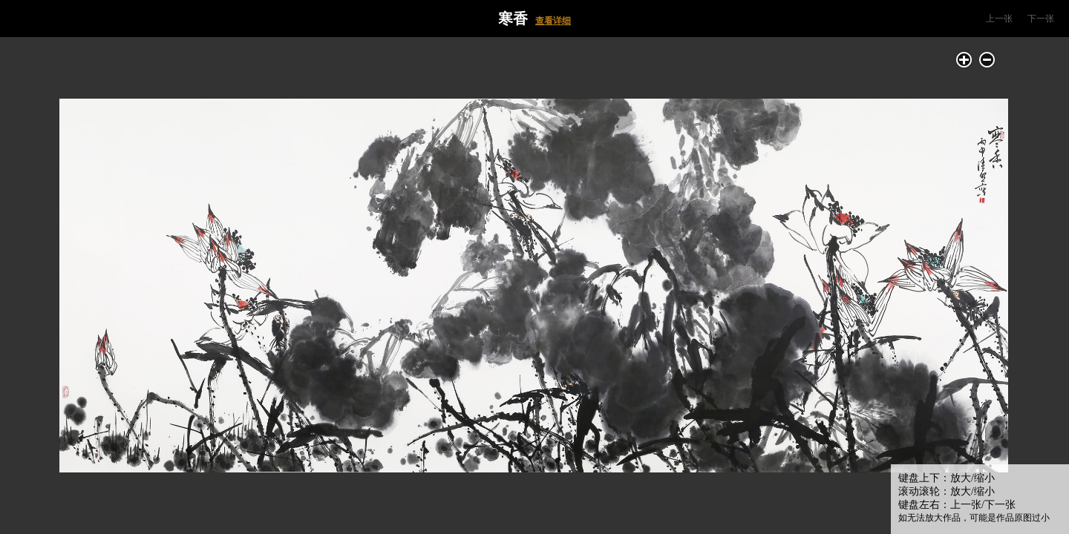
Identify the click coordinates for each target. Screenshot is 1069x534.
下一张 (1040, 18)
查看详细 (553, 21)
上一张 (999, 18)
